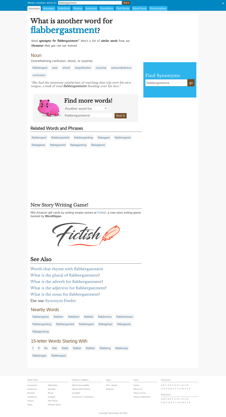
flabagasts (38, 145)
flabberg (105, 348)
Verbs (29, 404)
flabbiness (105, 316)
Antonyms (48, 8)
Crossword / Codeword (82, 396)
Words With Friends (81, 389)
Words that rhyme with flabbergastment (66, 269)
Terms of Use (139, 393)
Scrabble (76, 393)
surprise (101, 67)
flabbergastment (88, 115)
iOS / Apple (111, 385)
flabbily (88, 316)
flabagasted (58, 145)
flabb (65, 348)
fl (39, 348)
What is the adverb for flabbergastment (66, 282)
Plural (50, 393)
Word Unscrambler (80, 385)
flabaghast (98, 145)
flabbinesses (124, 316)
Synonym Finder (60, 301)
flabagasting (78, 145)
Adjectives (52, 385)
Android (110, 389)
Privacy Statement (141, 396)
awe (55, 67)
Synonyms (34, 8)
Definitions (64, 8)
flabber (90, 348)
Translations (106, 8)
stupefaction (83, 67)
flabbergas (39, 355)
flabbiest (73, 316)
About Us (137, 389)
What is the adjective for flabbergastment (67, 288)
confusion (38, 75)
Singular (51, 396)
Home (136, 385)
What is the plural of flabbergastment (64, 275)
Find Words (123, 8)
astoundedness (121, 67)
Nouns (30, 400)
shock (66, 67)
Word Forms (139, 8)
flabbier (58, 316)
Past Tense (53, 400)
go (191, 83)
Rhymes (77, 8)
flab (54, 348)
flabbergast (39, 67)
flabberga (121, 348)
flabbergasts (123, 137)
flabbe (77, 348)
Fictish (101, 212)
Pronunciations (158, 8)
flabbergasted (60, 137)
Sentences (91, 8)
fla (45, 348)
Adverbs (51, 389)
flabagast (104, 137)
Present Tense (54, 404)
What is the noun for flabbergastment (64, 294)
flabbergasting (83, 137)
